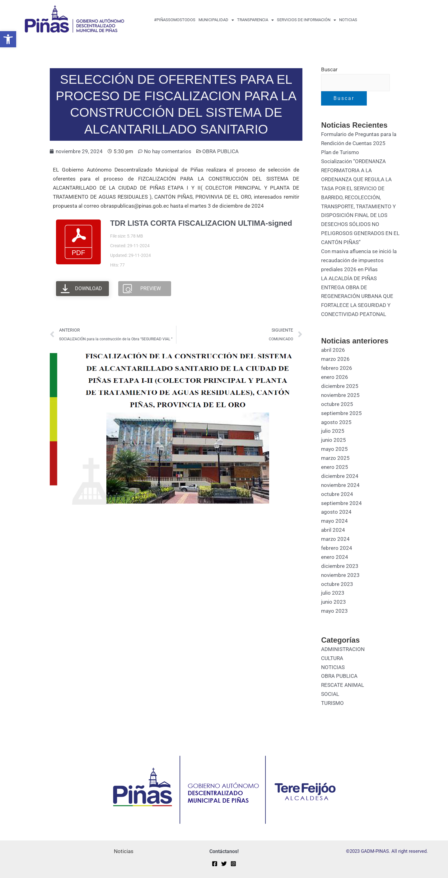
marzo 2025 (335, 458)
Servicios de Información (306, 20)
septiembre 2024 (341, 503)
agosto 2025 (336, 422)
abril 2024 (333, 530)
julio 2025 (332, 431)
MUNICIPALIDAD (216, 20)
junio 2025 (333, 440)
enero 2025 (334, 467)
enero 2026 (334, 377)
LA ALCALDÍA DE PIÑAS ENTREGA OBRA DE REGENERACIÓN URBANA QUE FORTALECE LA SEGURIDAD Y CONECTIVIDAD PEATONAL (357, 296)
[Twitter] (224, 863)
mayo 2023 (334, 611)
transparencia (255, 20)
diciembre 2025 (339, 386)
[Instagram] (233, 863)
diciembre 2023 (339, 566)
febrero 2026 (336, 368)
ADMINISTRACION (343, 649)
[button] (8, 39)
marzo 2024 (335, 539)
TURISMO (332, 703)
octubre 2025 (337, 404)
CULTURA (332, 658)
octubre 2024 (337, 494)
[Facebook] (214, 863)
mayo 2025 (334, 449)
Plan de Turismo (340, 152)
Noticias (348, 19)
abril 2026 (333, 350)
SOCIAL (330, 694)
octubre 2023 (337, 584)
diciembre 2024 (339, 476)
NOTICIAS (333, 667)
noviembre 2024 (340, 485)
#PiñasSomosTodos (174, 19)
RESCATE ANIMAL (342, 685)
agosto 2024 (336, 512)
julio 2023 (332, 593)
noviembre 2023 (340, 575)
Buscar (329, 69)
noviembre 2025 (340, 395)
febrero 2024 (336, 548)
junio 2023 (333, 602)
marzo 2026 (335, 359)
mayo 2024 (334, 521)
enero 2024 (334, 557)
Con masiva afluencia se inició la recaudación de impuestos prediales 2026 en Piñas (359, 260)
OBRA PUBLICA (220, 151)
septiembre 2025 (341, 413)
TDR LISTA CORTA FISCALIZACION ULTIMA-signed (201, 223)
